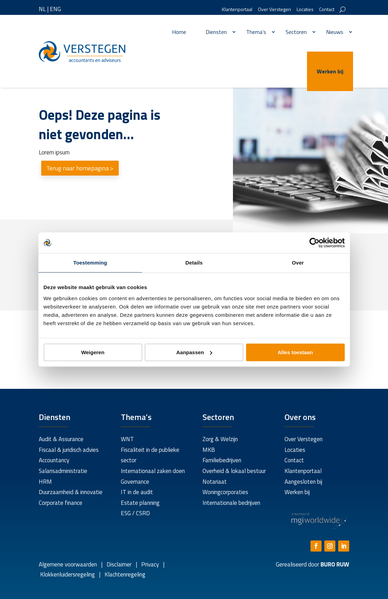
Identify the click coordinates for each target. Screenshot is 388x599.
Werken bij (330, 71)
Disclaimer (119, 564)
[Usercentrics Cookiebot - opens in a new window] (314, 243)
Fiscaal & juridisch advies (69, 449)
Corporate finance (60, 502)
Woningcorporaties (225, 492)
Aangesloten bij (303, 481)
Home (179, 32)
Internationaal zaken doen (153, 470)
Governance (135, 481)
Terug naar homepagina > (80, 168)
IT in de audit (137, 492)
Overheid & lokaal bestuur (234, 470)
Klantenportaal (237, 10)
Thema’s (256, 32)
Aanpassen (194, 352)
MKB (208, 449)
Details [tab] (194, 263)
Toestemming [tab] (90, 263)
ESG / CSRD (135, 513)
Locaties (305, 10)
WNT (127, 439)
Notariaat (214, 481)
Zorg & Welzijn (220, 439)
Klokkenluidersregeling (67, 574)
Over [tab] (298, 263)
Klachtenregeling (124, 574)
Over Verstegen (274, 10)
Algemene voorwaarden (68, 564)
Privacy (149, 564)
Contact (326, 10)
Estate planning (140, 502)
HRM (45, 481)
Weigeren (92, 352)
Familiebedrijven (221, 460)
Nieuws (334, 32)
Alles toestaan (295, 352)
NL (42, 9)
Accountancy (54, 460)
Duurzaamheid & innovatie (70, 492)
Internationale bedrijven (231, 502)
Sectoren (296, 32)
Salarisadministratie (63, 470)
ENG (55, 9)
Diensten (216, 32)
